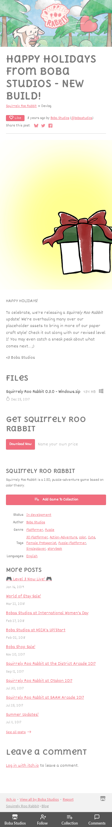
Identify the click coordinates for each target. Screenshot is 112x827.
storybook (54, 549)
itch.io (11, 799)
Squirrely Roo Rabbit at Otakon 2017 (39, 680)
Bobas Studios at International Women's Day (47, 613)
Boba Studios (59, 118)
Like (15, 118)
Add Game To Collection (56, 499)
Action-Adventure (63, 537)
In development (38, 515)
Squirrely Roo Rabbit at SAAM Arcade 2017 (45, 697)
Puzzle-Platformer (72, 543)
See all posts (16, 732)
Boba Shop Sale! (20, 647)
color (82, 537)
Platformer (34, 530)
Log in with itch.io (22, 765)
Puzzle (49, 530)
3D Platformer (37, 537)
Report (68, 799)
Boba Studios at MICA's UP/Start (35, 630)
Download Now (20, 444)
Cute (91, 537)
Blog (45, 806)
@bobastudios (81, 118)
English (32, 556)
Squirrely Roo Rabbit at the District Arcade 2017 (51, 663)
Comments (96, 820)
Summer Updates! (22, 714)
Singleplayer (36, 549)
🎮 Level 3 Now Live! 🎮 (29, 579)
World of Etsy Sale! (23, 596)
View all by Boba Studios (39, 799)
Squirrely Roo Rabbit (21, 106)
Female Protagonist (41, 543)
